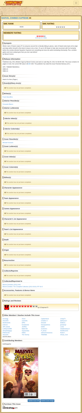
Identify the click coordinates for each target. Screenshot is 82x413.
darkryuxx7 (63, 321)
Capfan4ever (45, 319)
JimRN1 (24, 327)
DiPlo (23, 323)
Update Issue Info (33, 400)
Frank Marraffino (8, 97)
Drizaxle (43, 323)
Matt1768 (25, 329)
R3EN (24, 333)
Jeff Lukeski (6, 327)
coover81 (25, 321)
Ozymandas (25, 331)
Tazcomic (5, 335)
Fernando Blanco (8, 104)
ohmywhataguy (7, 331)
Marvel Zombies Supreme (14, 18)
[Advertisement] (41, 11)
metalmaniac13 (65, 329)
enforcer (5, 325)
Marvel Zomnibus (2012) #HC (12, 284)
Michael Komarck (8, 142)
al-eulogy (5, 319)
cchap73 (62, 319)
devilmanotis (6, 323)
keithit (43, 327)
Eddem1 (62, 323)
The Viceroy (25, 335)
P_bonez (43, 331)
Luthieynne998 (7, 329)
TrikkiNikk (44, 335)
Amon (23, 319)
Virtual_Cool (64, 335)
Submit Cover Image (47, 400)
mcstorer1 (44, 329)
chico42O (6, 321)
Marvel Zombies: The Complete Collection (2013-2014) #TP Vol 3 (23, 286)
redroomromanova (46, 333)
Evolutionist (25, 325)
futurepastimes (45, 325)
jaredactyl (63, 325)
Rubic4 (62, 333)
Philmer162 (6, 333)
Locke (62, 327)
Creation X (44, 321)
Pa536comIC (64, 331)
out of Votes (41, 38)
